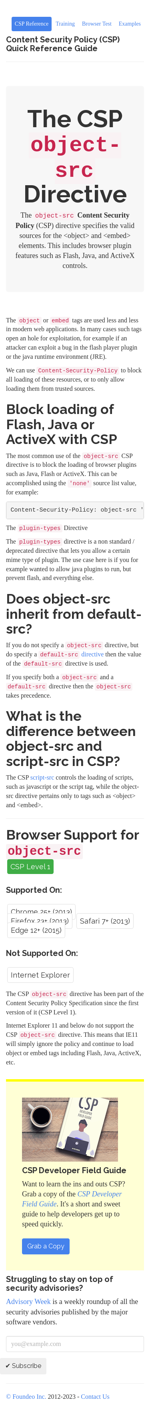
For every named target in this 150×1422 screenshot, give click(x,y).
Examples (130, 24)
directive (71, 654)
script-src (42, 777)
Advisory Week (28, 1302)
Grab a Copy (45, 1246)
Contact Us (95, 1396)
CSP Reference (32, 24)
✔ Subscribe (23, 1366)
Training (65, 24)
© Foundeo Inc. (26, 1396)
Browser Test (97, 24)
